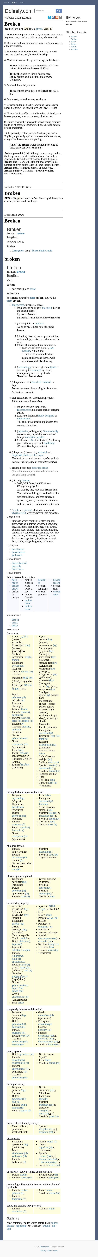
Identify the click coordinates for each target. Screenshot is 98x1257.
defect (23, 941)
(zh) (31, 677)
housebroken (18, 552)
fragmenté (17, 1199)
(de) (25, 738)
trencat (24, 671)
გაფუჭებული (19, 976)
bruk (52, 779)
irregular (43, 1129)
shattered (27, 455)
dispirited (17, 455)
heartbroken (18, 549)
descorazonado (45, 1041)
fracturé (16, 830)
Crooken (74, 49)
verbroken (17, 1156)
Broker (73, 44)
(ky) (49, 639)
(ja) (43, 909)
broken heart (28, 602)
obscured (36, 370)
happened (21, 1225)
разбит (15, 923)
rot (22, 723)
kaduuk (23, 1174)
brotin (24, 709)
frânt (41, 738)
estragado (43, 926)
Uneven (25, 480)
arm (9, 1228)
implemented (23, 418)
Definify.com (44, 1247)
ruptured (39, 323)
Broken (21, 271)
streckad (53, 854)
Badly (41, 415)
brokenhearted (19, 563)
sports (16, 510)
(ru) (54, 744)
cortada (43, 893)
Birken (73, 47)
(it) (26, 753)
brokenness (17, 569)
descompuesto (45, 938)
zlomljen (42, 1029)
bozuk (50, 950)
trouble (46, 1225)
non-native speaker (34, 437)
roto (50, 765)
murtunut (16, 824)
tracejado (16, 869)
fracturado (44, 815)
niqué (22, 967)
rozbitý (23, 938)
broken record (56, 581)
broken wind (56, 593)
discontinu (17, 857)
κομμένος (43, 1147)
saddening (49, 443)
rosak (49, 914)
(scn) (56, 762)
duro (41, 1098)
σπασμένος (17, 744)
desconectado (45, 1159)
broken (21, 233)
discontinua (45, 851)
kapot (15, 944)
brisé (14, 720)
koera (49, 1190)
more (32, 297)
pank (51, 1116)
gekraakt (16, 1026)
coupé (50, 1141)
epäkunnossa (18, 961)
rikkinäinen (18, 955)
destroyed (39, 455)
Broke (73, 42)
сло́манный (45, 744)
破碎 (25, 677)
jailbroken (17, 555)
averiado (42, 941)
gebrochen (17, 738)
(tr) (55, 782)
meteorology (24, 367)
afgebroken (17, 1153)
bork (14, 579)
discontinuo (47, 1162)
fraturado (43, 804)
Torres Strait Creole (42, 250)
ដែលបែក (24, 764)
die (53, 1225)
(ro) (57, 735)
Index (22, 2)
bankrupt (36, 467)
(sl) (49, 1029)
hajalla (15, 714)
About (49, 1251)
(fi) (28, 712)
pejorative (23, 431)
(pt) (51, 733)
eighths (52, 367)
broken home (28, 608)
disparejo (43, 1131)
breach (15, 619)
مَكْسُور (24, 636)
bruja (41, 1113)
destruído (43, 1024)
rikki (23, 712)
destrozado (43, 1035)
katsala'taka (18, 807)
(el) (25, 744)
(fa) (56, 917)
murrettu (16, 1060)
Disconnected (24, 409)
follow (54, 1222)
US (31, 440)
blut (14, 1101)
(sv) (58, 771)
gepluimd (17, 1098)
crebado (26, 726)
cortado (42, 1156)
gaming (28, 510)
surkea (24, 1177)
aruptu (28, 657)
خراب (50, 917)
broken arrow (15, 587)
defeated (42, 452)
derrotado (43, 1038)
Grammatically (50, 431)
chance (10, 1225)
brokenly (16, 566)
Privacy (43, 1251)
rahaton (16, 1107)
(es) (55, 765)
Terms (55, 1251)
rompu (25, 720)
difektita (16, 950)
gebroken (16, 697)
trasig (51, 944)
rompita (26, 950)
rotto (22, 753)
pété (26, 970)
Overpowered (19, 512)
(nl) (24, 697)
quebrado (16, 729)
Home (6, 2)
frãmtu (15, 659)
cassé (23, 717)
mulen (52, 1193)
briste (21, 750)
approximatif (18, 1068)
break (32, 288)
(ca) (31, 671)
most (9, 300)
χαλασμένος (18, 996)
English (69, 24)
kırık (50, 782)
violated (46, 382)
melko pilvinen (19, 1191)
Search (14, 2)
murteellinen (18, 1062)
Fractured (47, 307)
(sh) (50, 759)
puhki (24, 1104)
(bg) (22, 665)
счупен (16, 665)
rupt (53, 735)
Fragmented (18, 304)
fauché (23, 1110)
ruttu (50, 762)
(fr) (28, 717)
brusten (43, 887)
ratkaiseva (17, 1211)
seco (41, 1110)
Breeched (36, 382)
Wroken (74, 39)
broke (45, 467)
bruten (52, 771)
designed (49, 415)
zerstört (16, 1044)
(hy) (28, 645)
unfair (52, 1208)
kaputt (15, 988)
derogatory (18, 250)
